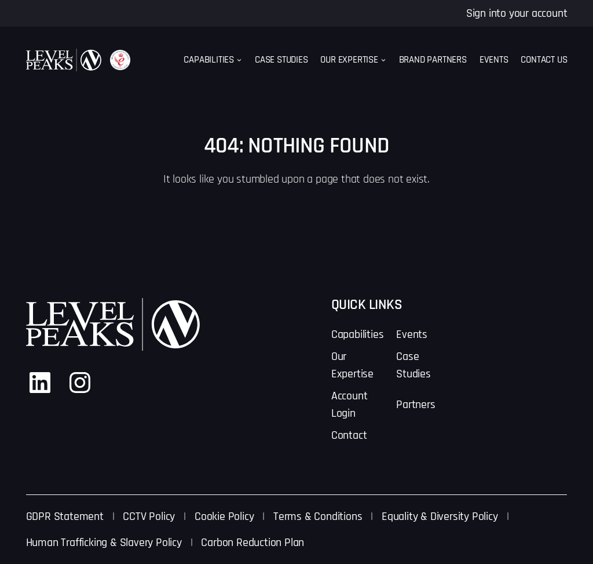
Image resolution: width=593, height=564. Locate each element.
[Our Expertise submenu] (383, 60)
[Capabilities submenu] (239, 60)
